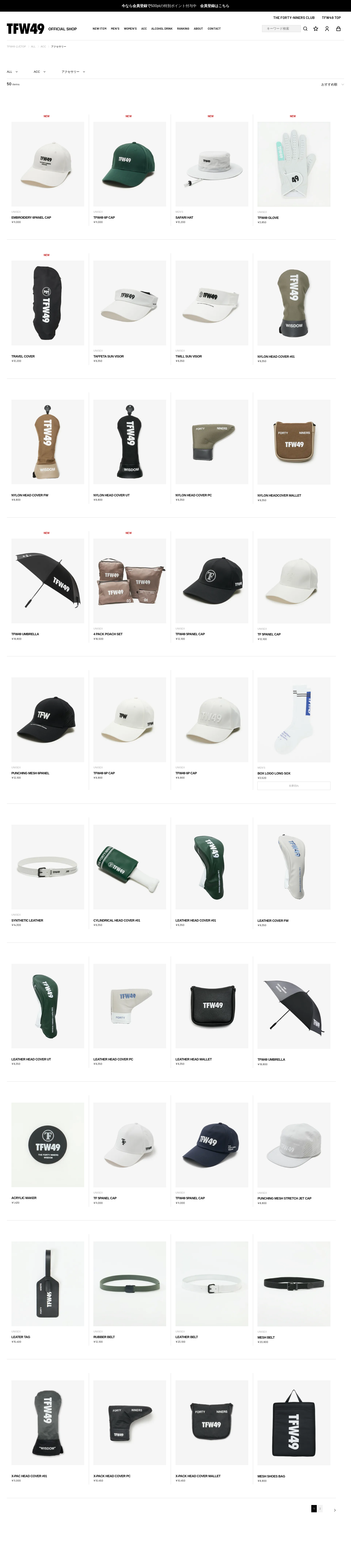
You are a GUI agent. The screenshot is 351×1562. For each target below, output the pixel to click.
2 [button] (320, 1508)
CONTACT (214, 28)
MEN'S (115, 28)
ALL (33, 46)
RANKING (183, 28)
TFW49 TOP (331, 17)
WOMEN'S (130, 28)
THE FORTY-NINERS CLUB (294, 17)
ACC (144, 28)
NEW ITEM (99, 28)
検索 (304, 28)
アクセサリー (70, 71)
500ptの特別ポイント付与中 (175, 6)
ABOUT (198, 28)
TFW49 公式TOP (16, 46)
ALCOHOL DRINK (162, 28)
